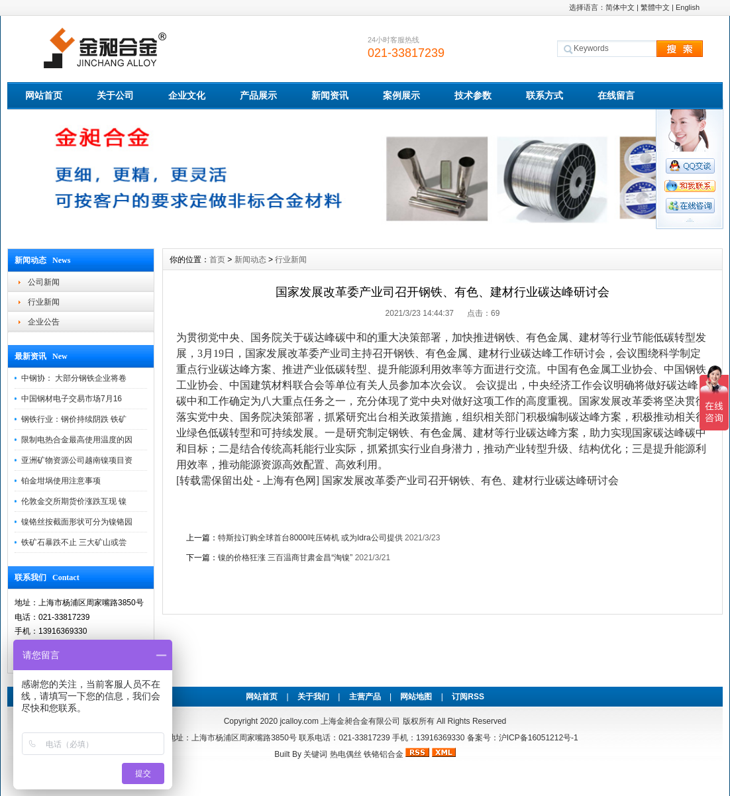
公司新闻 (44, 282)
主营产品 (365, 696)
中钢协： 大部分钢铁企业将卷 (74, 378)
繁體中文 (655, 7)
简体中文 (620, 7)
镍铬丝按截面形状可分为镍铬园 (76, 521)
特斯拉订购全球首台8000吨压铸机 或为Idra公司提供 (310, 537)
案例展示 (401, 95)
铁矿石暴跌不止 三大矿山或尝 (74, 542)
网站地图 (416, 696)
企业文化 (186, 95)
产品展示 (258, 95)
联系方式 (544, 95)
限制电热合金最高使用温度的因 (76, 439)
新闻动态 (250, 259)
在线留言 (616, 95)
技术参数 (473, 95)
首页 (217, 259)
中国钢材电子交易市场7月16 (71, 398)
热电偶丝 (346, 754)
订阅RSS (468, 696)
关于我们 (313, 696)
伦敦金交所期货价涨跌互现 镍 (74, 501)
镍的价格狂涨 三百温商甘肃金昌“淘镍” (285, 557)
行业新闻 (44, 302)
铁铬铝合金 (383, 754)
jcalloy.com (299, 721)
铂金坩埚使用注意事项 (61, 480)
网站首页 (43, 95)
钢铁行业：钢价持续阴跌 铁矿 (74, 419)
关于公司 (115, 95)
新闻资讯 (329, 95)
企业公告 (44, 321)
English (688, 7)
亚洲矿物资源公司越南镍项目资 (76, 460)
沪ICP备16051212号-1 (538, 737)
